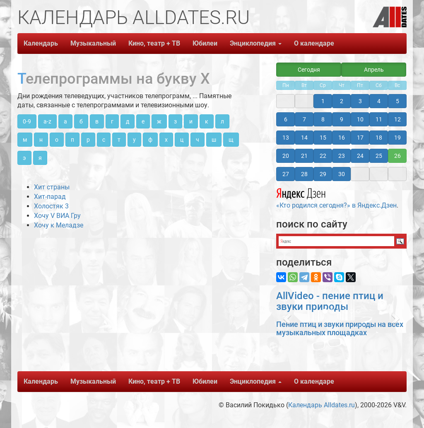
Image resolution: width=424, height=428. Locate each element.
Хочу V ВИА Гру (57, 216)
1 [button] (323, 101)
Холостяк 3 (51, 206)
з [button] (175, 121)
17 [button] (360, 137)
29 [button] (323, 174)
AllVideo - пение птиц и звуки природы (329, 301)
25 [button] (379, 155)
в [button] (97, 121)
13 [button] (285, 137)
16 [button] (341, 137)
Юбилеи (205, 43)
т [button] (119, 139)
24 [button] (360, 155)
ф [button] (150, 139)
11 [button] (379, 119)
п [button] (72, 139)
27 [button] (285, 174)
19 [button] (397, 137)
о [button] (56, 139)
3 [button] (360, 101)
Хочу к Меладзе (58, 225)
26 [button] (397, 155)
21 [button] (304, 155)
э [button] (24, 158)
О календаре (314, 43)
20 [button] (285, 155)
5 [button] (397, 101)
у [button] (134, 139)
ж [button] (159, 121)
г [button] (112, 121)
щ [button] (231, 139)
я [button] (40, 158)
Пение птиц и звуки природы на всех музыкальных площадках (339, 328)
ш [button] (214, 139)
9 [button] (341, 119)
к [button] (206, 121)
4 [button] (379, 101)
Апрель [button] (374, 69)
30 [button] (341, 174)
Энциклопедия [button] (256, 43)
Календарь (41, 43)
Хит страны (52, 187)
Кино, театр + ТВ (154, 43)
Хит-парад (50, 197)
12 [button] (397, 119)
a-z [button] (47, 121)
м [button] (25, 139)
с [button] (103, 139)
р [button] (88, 139)
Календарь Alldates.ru (321, 405)
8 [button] (323, 119)
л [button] (222, 121)
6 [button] (285, 119)
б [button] (81, 121)
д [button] (127, 121)
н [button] (41, 139)
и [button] (191, 121)
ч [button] (197, 139)
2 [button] (341, 101)
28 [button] (304, 174)
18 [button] (379, 137)
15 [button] (323, 137)
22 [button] (323, 155)
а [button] (65, 121)
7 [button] (304, 119)
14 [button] (304, 137)
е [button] (143, 121)
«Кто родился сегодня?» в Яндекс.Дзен (336, 197)
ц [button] (181, 139)
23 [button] (341, 155)
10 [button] (360, 119)
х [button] (166, 139)
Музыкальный (93, 43)
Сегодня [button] (309, 69)
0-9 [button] (27, 121)
